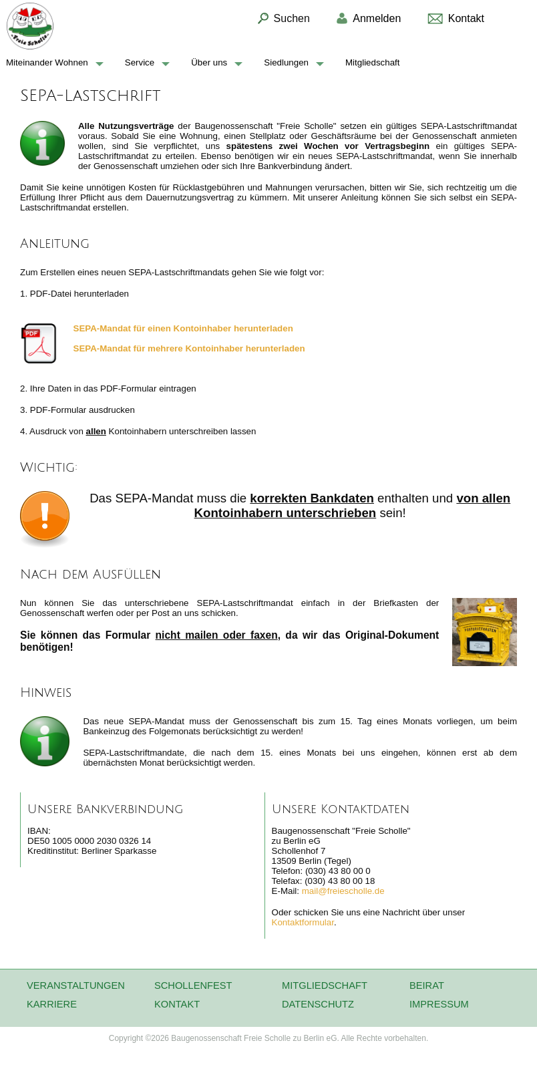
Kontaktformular (303, 922)
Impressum (439, 1004)
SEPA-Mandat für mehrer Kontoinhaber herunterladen (189, 348)
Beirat (426, 985)
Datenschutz (318, 1004)
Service (139, 62)
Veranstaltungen (76, 985)
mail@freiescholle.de (343, 891)
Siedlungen (286, 62)
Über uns (209, 62)
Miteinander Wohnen (47, 62)
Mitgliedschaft (372, 62)
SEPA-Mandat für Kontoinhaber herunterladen (183, 328)
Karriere (52, 1004)
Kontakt (177, 1004)
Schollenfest (193, 985)
